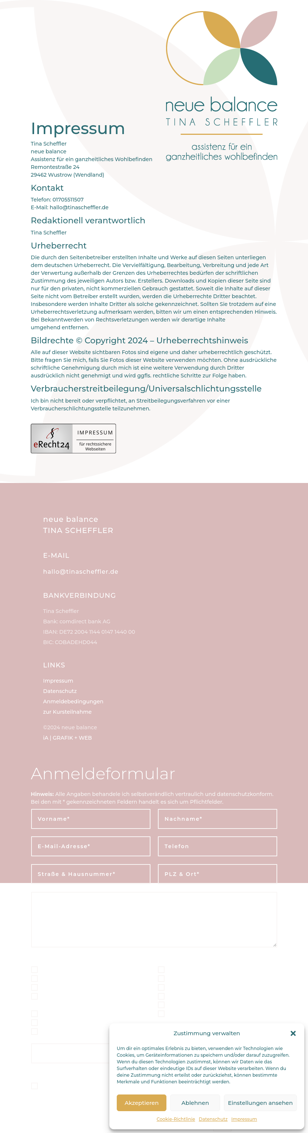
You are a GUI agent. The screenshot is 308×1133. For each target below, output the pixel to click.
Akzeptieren (142, 1102)
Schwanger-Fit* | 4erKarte (79, 969)
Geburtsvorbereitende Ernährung (72, 1000)
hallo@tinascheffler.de (81, 571)
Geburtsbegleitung (67, 987)
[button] (293, 1033)
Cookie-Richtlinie (175, 1119)
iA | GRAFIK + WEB (67, 737)
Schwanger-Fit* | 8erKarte (79, 978)
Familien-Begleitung (197, 987)
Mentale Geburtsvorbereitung (85, 1013)
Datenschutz (213, 1119)
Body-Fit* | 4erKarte (196, 995)
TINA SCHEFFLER (78, 530)
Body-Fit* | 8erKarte (196, 1004)
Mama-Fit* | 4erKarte (197, 969)
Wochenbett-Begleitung (76, 1031)
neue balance (70, 519)
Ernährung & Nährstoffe (202, 1013)
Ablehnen (195, 1102)
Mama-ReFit (55, 1022)
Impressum (244, 1119)
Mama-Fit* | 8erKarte (197, 978)
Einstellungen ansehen (260, 1102)
